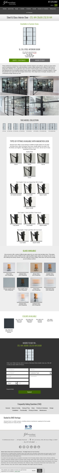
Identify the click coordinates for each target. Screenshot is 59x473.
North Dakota (20, 462)
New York (9, 462)
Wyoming (40, 464)
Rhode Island (43, 462)
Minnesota (21, 461)
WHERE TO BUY (40, 60)
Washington (24, 464)
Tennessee (7, 464)
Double (34, 8)
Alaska (41, 458)
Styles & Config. (16, 408)
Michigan (17, 461)
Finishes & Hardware (42, 408)
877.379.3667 (52, 2)
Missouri (31, 461)
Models (4, 8)
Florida (25, 459)
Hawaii (32, 459)
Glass (33, 408)
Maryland (6, 461)
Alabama (38, 458)
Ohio (24, 462)
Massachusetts (11, 461)
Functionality (23, 410)
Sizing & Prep (26, 408)
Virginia (20, 464)
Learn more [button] (17, 471)
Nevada (43, 461)
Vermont (17, 464)
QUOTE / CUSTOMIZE (19, 60)
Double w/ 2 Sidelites (43, 8)
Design (51, 408)
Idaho (35, 459)
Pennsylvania (37, 462)
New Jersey (54, 461)
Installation (15, 410)
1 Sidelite (22, 8)
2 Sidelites (28, 8)
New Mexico (3, 462)
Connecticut (8, 459)
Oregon (32, 462)
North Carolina (14, 462)
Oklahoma (28, 462)
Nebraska (39, 461)
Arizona (45, 458)
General (8, 408)
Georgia (28, 459)
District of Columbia (19, 459)
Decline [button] (34, 470)
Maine (2, 461)
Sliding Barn (53, 8)
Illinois (38, 459)
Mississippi (26, 461)
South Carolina (49, 462)
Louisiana (56, 459)
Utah (13, 464)
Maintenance (43, 410)
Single (16, 8)
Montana (35, 461)
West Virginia (30, 464)
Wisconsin (36, 464)
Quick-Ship (11, 8)
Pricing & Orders (33, 410)
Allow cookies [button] (39, 470)
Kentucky (51, 459)
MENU (55, 5)
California (53, 458)
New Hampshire (48, 461)
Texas (10, 464)
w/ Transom (29, 12)
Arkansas (49, 458)
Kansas (47, 459)
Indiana (41, 459)
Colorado (3, 459)
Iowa (44, 459)
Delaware (13, 459)
